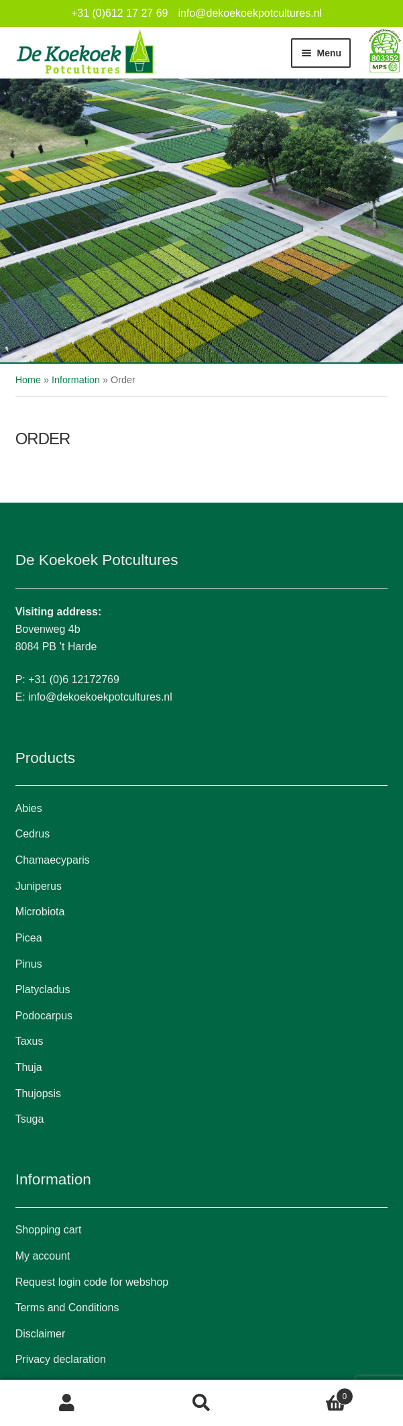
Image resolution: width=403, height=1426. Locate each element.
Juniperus (38, 886)
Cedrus (32, 833)
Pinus (28, 964)
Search (201, 1403)
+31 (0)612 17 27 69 (119, 13)
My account (42, 1256)
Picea (28, 938)
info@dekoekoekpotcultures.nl (250, 13)
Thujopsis (38, 1093)
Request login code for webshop (92, 1282)
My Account (67, 1403)
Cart (311, 1394)
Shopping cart (48, 1229)
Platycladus (42, 989)
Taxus (29, 1041)
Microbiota (40, 911)
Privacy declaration (60, 1359)
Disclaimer (40, 1333)
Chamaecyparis (52, 860)
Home (28, 379)
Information (76, 379)
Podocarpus (43, 1015)
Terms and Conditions (67, 1307)
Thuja (28, 1067)
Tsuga (29, 1119)
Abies (28, 808)
